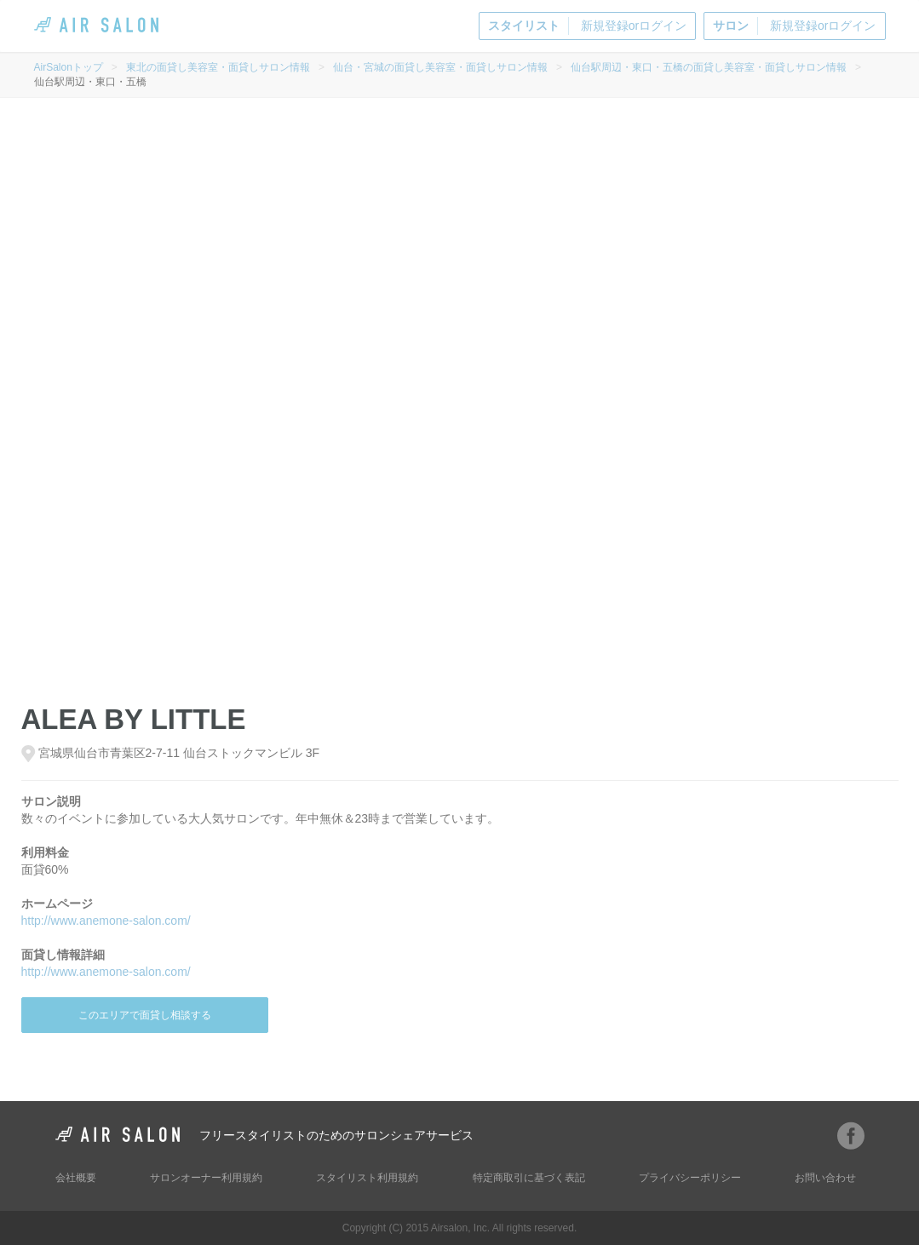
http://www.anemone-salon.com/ (106, 920)
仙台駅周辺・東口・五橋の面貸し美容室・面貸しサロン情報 (709, 67)
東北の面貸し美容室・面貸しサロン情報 (218, 67)
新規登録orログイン (587, 26)
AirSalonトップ (68, 67)
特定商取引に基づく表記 (529, 1178)
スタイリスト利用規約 (367, 1178)
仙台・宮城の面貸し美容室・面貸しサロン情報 (440, 67)
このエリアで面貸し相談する (144, 1015)
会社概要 (75, 1178)
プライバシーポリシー (690, 1178)
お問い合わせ (825, 1178)
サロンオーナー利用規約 (206, 1178)
